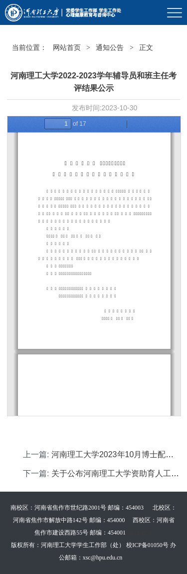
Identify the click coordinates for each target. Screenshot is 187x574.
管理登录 (141, 532)
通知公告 (110, 47)
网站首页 (67, 47)
